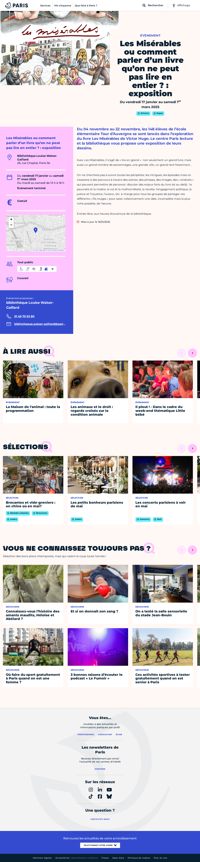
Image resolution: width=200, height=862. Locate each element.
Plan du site (160, 858)
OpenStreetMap (52, 250)
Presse (105, 858)
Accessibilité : (76, 858)
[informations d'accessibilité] (37, 269)
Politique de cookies (139, 858)
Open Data (118, 858)
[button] (36, 230)
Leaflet (36, 250)
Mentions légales (42, 858)
